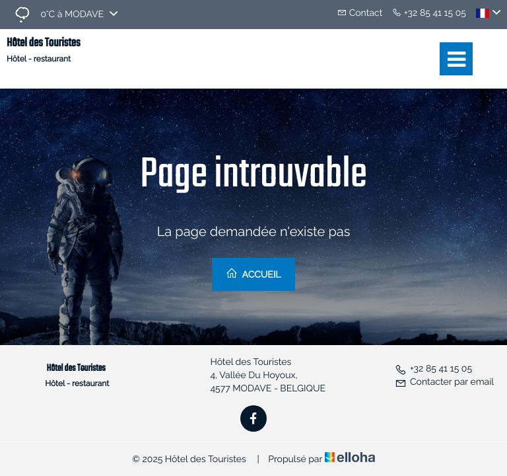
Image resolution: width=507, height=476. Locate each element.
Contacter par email (444, 382)
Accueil (253, 273)
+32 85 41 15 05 (433, 369)
